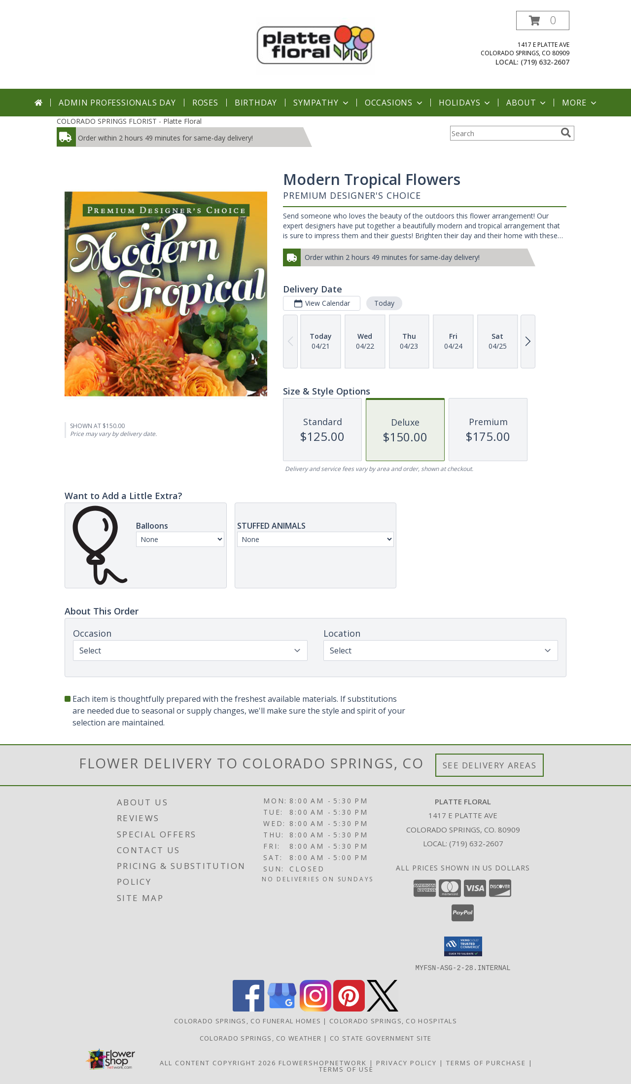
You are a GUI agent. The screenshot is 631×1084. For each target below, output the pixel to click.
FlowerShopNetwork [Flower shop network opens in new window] (323, 1062)
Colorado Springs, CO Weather (260, 1037)
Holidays (465, 102)
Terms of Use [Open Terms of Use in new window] (346, 1068)
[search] (566, 132)
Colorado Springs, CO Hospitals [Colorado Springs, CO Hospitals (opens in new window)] (393, 1020)
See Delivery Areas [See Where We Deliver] (490, 765)
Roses (205, 102)
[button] (542, 20)
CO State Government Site (380, 1037)
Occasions (394, 102)
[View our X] (382, 1008)
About (527, 102)
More (580, 102)
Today (384, 303)
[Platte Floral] (315, 45)
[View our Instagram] (315, 1008)
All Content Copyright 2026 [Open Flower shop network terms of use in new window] (218, 1062)
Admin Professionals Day (117, 102)
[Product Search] (503, 133)
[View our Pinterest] (349, 1008)
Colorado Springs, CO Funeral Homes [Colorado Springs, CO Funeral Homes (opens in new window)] (247, 1020)
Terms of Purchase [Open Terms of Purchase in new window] (486, 1062)
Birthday (256, 102)
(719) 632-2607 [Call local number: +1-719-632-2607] (545, 62)
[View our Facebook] (248, 1008)
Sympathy (321, 102)
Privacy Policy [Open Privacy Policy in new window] (406, 1062)
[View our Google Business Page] (282, 1008)
